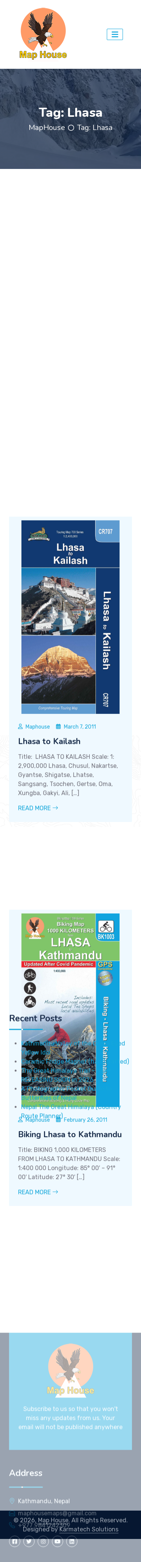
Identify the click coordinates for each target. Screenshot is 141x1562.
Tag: (94, 127)
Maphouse (38, 823)
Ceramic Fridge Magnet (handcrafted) (75, 1129)
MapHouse (47, 127)
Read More (38, 905)
